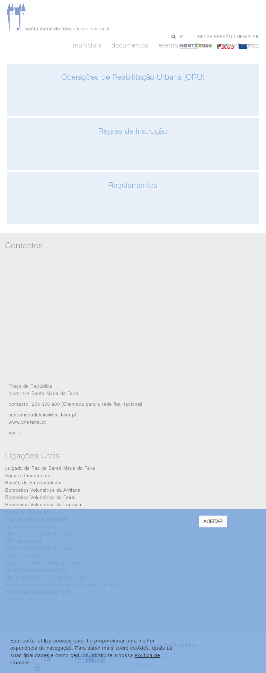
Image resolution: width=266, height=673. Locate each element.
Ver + (15, 432)
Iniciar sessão (214, 36)
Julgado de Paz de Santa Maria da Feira (50, 468)
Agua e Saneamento (28, 475)
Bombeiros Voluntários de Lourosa (43, 504)
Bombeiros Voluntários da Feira (39, 497)
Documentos (130, 45)
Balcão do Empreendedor (33, 482)
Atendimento (241, 45)
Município (87, 45)
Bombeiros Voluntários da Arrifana (43, 490)
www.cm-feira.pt (27, 422)
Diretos (202, 45)
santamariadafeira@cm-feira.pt (43, 414)
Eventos (170, 45)
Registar (248, 36)
